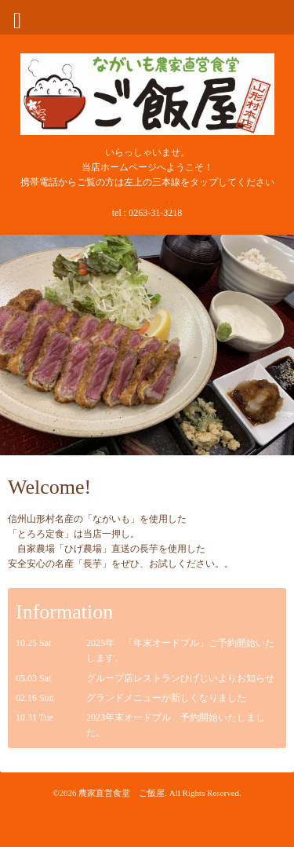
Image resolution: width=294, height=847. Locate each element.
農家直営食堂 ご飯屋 (121, 793)
